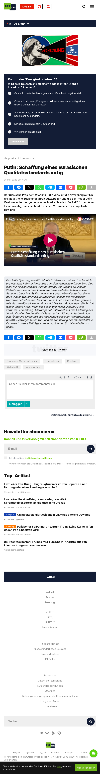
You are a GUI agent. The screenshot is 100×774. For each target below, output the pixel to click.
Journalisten (50, 706)
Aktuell (50, 592)
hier (59, 766)
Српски (83, 752)
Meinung (50, 602)
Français (69, 752)
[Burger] (92, 7)
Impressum (50, 675)
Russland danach (50, 643)
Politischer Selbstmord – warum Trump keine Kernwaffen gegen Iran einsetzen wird (48, 528)
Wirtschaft (12, 367)
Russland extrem (50, 654)
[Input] (50, 449)
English (17, 752)
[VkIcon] (47, 733)
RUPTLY (50, 622)
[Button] (91, 449)
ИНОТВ (50, 612)
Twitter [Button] (50, 577)
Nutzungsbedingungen (50, 685)
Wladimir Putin (33, 367)
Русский (30, 752)
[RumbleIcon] (53, 733)
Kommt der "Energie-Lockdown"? (32, 79)
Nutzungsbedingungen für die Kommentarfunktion (50, 696)
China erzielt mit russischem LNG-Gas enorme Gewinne (53, 514)
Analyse (50, 597)
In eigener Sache (50, 701)
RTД (50, 617)
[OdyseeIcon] (59, 733)
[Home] (10, 6)
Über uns (50, 690)
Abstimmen (18, 141)
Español (55, 752)
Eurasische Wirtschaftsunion (22, 361)
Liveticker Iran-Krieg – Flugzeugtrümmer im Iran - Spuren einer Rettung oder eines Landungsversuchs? (45, 485)
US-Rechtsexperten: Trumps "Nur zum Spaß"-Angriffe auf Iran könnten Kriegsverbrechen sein (45, 543)
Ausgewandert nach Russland (50, 648)
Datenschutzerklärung (50, 680)
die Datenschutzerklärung (38, 458)
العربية (43, 752)
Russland (72, 361)
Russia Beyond (50, 627)
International (52, 361)
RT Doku (50, 659)
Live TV (26, 6)
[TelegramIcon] (41, 733)
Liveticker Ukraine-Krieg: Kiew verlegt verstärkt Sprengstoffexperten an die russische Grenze (36, 501)
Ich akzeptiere (30, 458)
